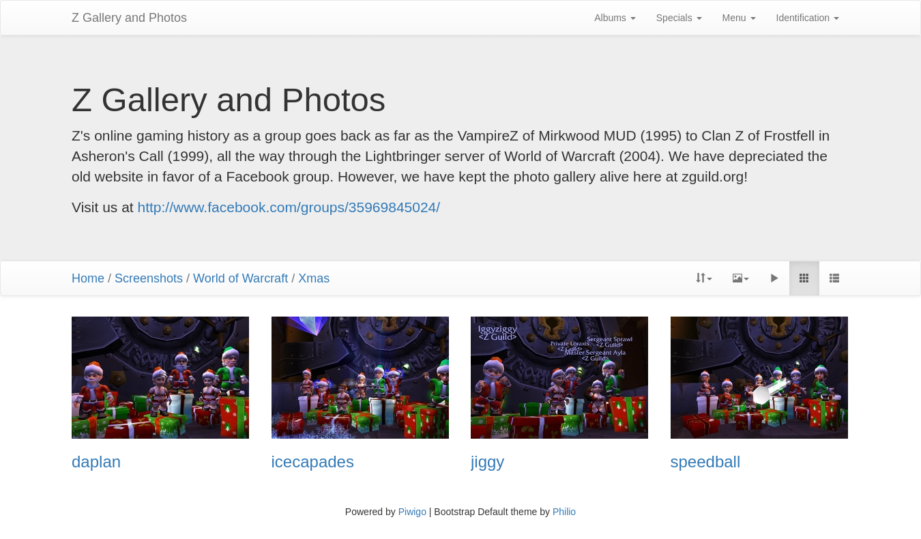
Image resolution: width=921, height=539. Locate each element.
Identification (808, 17)
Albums (615, 17)
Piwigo (412, 511)
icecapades (313, 462)
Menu (739, 17)
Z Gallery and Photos (129, 18)
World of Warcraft (240, 278)
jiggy (487, 462)
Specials (679, 17)
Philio (564, 511)
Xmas (314, 278)
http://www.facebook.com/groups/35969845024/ (289, 207)
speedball (706, 462)
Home (88, 278)
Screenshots (149, 278)
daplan (96, 462)
